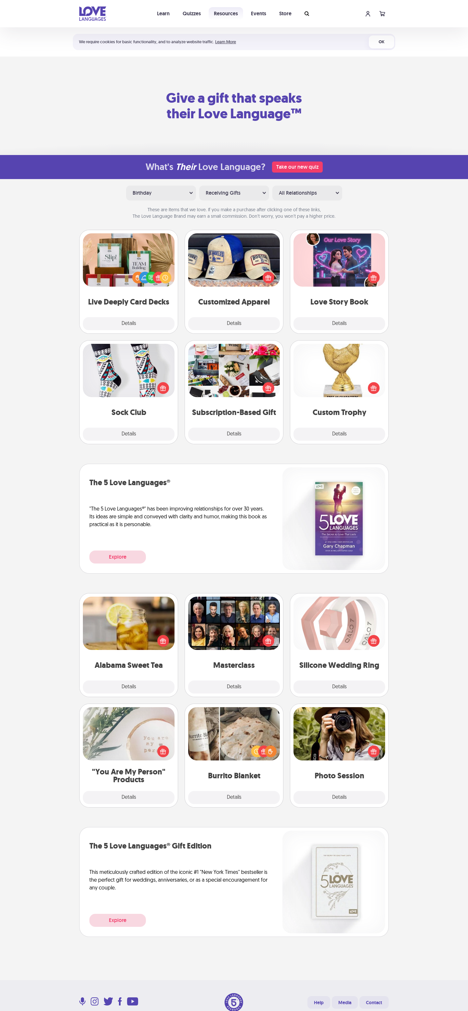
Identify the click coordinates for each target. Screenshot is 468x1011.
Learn (163, 13)
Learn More (225, 42)
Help (319, 1002)
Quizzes (192, 13)
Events (258, 13)
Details (129, 323)
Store (285, 13)
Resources (226, 13)
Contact (374, 1002)
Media (344, 1002)
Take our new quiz (297, 166)
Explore (117, 556)
